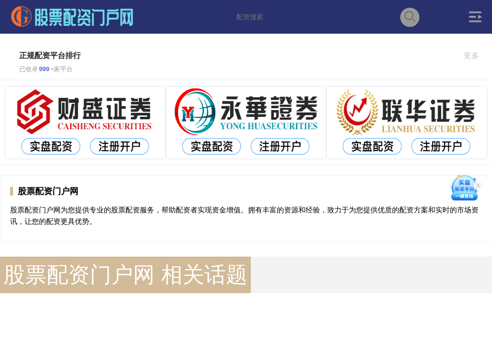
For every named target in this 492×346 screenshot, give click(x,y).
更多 (475, 55)
